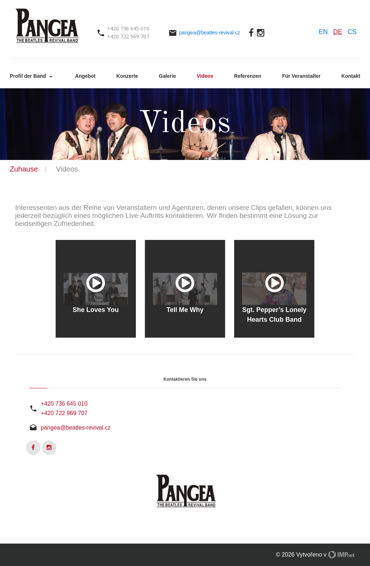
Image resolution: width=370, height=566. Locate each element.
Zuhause (24, 169)
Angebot (85, 76)
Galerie (167, 76)
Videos (205, 76)
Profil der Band (28, 76)
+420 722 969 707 (64, 413)
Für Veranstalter (301, 76)
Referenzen (247, 76)
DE (337, 31)
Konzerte (127, 76)
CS (352, 31)
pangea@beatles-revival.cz (209, 32)
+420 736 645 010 (64, 404)
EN (323, 31)
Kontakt (350, 76)
